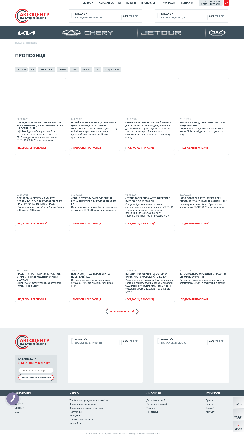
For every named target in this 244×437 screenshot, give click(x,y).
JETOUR (21, 69)
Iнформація (168, 2)
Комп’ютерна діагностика (82, 404)
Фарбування (75, 415)
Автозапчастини (110, 2)
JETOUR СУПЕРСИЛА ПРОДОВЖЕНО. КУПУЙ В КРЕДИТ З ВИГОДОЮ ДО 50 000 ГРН (93, 201)
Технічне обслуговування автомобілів (88, 400)
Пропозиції (148, 2)
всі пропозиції (112, 69)
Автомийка (75, 423)
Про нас (210, 400)
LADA (74, 69)
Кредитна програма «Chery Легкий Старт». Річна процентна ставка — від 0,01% (39, 277)
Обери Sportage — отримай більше (148, 122)
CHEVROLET (46, 69)
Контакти (187, 2)
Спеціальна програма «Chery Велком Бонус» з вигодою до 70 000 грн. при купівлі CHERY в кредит (39, 201)
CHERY (62, 69)
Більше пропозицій (122, 311)
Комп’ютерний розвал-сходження (86, 408)
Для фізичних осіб (155, 400)
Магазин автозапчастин (81, 419)
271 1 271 (130, 16)
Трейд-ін (150, 408)
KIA (33, 69)
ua (226, 2)
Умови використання (149, 433)
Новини (131, 2)
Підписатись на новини (36, 377)
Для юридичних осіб (156, 404)
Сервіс (87, 2)
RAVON (86, 69)
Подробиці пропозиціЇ (32, 148)
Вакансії (210, 408)
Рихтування (75, 412)
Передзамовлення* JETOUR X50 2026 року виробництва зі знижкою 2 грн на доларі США (40, 125)
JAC (97, 69)
